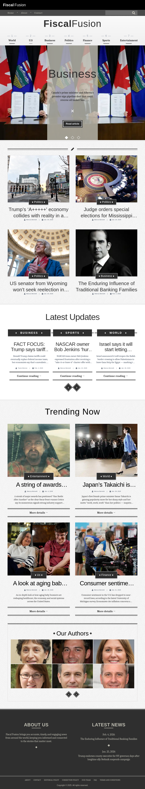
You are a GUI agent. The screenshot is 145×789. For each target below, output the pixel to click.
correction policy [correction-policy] (70, 780)
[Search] (121, 12)
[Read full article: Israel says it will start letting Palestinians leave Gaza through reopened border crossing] (116, 376)
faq (95, 780)
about (27, 780)
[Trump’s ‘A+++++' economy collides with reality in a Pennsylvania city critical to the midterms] (38, 179)
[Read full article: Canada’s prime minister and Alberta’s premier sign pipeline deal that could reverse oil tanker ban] (72, 124)
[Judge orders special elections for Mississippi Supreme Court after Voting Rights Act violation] (106, 179)
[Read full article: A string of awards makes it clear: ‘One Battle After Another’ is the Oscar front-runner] (38, 512)
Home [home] (11, 12)
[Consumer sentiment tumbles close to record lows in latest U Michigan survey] (106, 548)
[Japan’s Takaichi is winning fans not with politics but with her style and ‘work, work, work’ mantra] (106, 450)
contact (37, 780)
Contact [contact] (38, 12)
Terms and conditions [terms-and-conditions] (110, 780)
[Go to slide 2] (72, 139)
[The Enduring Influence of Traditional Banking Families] (106, 253)
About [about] (24, 12)
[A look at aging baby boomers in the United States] (39, 548)
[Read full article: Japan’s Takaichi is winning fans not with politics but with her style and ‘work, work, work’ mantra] (106, 512)
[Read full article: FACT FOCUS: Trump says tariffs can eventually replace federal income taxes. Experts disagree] (29, 376)
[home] (72, 24)
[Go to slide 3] (79, 139)
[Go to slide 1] (66, 139)
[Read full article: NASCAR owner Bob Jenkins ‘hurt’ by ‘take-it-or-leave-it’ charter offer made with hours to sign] (72, 376)
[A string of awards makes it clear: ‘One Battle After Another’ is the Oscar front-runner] (39, 450)
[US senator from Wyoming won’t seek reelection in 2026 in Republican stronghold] (38, 253)
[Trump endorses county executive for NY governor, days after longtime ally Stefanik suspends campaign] (108, 757)
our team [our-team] (86, 780)
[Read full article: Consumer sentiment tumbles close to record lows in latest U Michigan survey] (106, 611)
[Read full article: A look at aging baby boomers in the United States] (38, 611)
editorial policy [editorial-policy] (51, 780)
